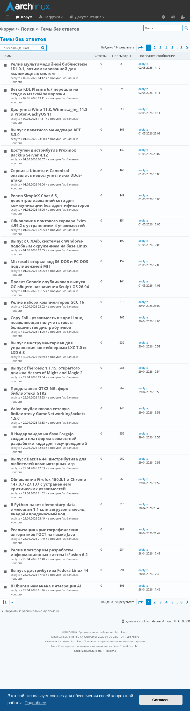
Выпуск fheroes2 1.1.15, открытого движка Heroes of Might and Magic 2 (47, 370)
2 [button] (155, 47)
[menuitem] (163, 17)
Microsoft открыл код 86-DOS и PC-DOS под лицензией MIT (49, 264)
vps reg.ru (133, 636)
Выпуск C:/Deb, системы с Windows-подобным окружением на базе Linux (49, 243)
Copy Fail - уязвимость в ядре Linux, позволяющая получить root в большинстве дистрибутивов (47, 322)
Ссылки (9, 18)
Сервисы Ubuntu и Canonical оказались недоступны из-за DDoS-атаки (46, 175)
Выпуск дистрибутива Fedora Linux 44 (49, 570)
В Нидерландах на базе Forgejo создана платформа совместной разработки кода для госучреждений (49, 438)
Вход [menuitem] (175, 18)
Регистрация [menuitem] (184, 18)
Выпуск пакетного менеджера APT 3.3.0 (46, 132)
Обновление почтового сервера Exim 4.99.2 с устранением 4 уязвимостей (48, 223)
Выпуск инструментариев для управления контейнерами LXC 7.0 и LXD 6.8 (48, 347)
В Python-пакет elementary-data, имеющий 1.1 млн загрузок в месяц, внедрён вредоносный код (48, 509)
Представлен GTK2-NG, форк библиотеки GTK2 (39, 391)
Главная (23, 17)
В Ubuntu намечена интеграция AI (46, 585)
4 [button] (166, 47)
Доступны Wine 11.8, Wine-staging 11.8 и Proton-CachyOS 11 (49, 112)
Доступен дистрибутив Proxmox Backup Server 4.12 (43, 152)
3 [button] (160, 47)
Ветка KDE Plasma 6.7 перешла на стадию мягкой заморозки (44, 91)
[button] (140, 48)
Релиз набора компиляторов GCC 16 (47, 302)
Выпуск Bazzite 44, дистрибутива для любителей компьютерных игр (48, 461)
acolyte (15, 78)
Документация (109, 17)
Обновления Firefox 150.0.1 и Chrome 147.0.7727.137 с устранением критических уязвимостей (48, 484)
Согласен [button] (161, 700)
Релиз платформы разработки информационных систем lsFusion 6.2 (49, 552)
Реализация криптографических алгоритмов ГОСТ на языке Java (44, 532)
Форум (48, 17)
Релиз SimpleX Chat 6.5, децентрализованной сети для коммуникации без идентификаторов (50, 200)
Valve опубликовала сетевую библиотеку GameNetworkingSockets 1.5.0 (48, 413)
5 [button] (172, 47)
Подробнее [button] (35, 703)
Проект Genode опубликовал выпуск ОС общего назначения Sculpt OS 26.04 (50, 284)
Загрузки (73, 17)
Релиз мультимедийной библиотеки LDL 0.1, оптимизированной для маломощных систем (49, 68)
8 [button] (181, 47)
